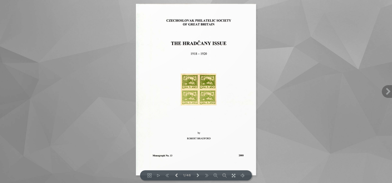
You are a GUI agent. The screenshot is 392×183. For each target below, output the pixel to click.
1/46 (187, 175)
